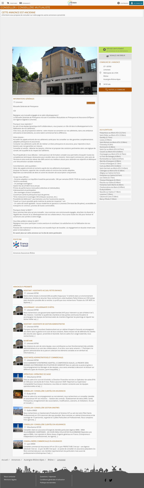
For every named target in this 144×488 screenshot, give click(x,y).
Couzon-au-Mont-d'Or (108, 152)
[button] (115, 50)
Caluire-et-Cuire (105, 197)
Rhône (106, 76)
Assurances (91, 103)
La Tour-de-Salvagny (107, 156)
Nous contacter (9, 476)
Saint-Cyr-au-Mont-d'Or (108, 149)
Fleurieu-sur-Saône (107, 182)
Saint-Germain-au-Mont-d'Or (110, 168)
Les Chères (104, 178)
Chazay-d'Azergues (107, 180)
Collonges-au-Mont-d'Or (108, 171)
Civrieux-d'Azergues (107, 163)
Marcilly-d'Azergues (107, 161)
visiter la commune (115, 89)
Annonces (16, 459)
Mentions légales (10, 479)
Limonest (107, 70)
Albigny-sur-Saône (106, 173)
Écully (102, 189)
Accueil (5, 459)
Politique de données (48, 482)
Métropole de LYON (111, 73)
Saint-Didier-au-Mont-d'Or (109, 135)
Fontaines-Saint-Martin (108, 185)
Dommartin (104, 147)
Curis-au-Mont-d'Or (107, 166)
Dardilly (102, 137)
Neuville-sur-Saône (107, 192)
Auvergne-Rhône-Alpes (112, 79)
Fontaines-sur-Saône (107, 175)
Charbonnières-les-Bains (109, 187)
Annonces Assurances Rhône (24, 253)
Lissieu (102, 140)
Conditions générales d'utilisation (52, 479)
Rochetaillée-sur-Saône (108, 159)
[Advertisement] (72, 32)
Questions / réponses (48, 476)
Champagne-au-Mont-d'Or (109, 154)
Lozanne (103, 194)
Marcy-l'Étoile (105, 199)
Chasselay (103, 144)
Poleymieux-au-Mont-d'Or (109, 133)
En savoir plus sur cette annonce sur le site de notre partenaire (37, 233)
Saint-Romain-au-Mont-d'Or (110, 142)
